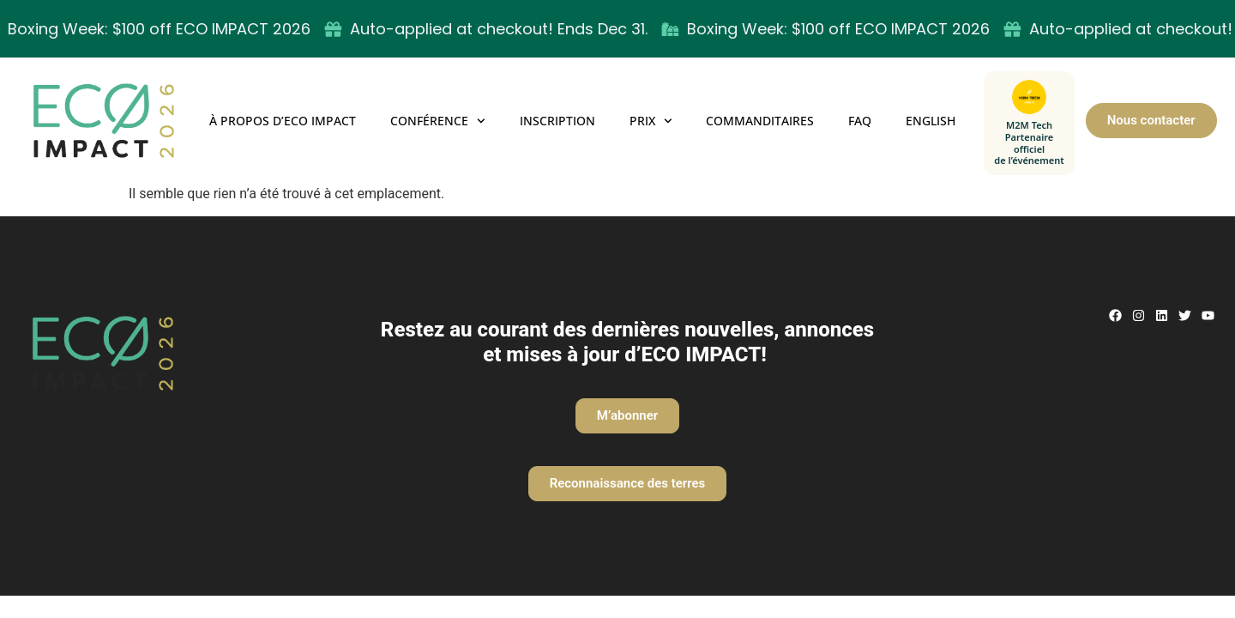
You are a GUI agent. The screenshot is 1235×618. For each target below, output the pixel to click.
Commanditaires (760, 120)
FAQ (859, 120)
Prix (651, 121)
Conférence (437, 121)
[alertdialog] (617, 29)
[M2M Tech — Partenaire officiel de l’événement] (1029, 123)
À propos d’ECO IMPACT (282, 120)
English (930, 120)
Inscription (557, 120)
